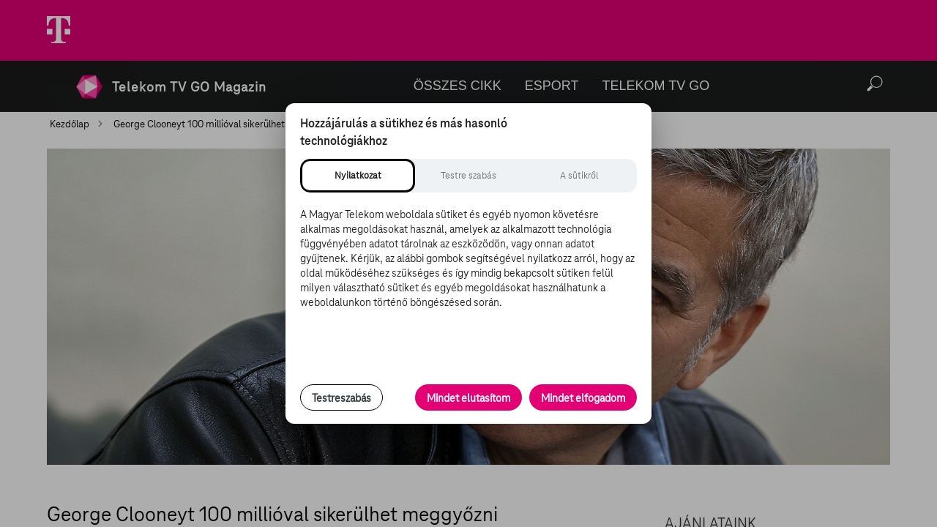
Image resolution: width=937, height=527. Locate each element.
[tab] (357, 175)
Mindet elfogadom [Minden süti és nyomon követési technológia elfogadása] (583, 398)
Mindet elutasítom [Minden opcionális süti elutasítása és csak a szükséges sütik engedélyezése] (468, 398)
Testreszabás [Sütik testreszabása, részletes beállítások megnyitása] (341, 398)
